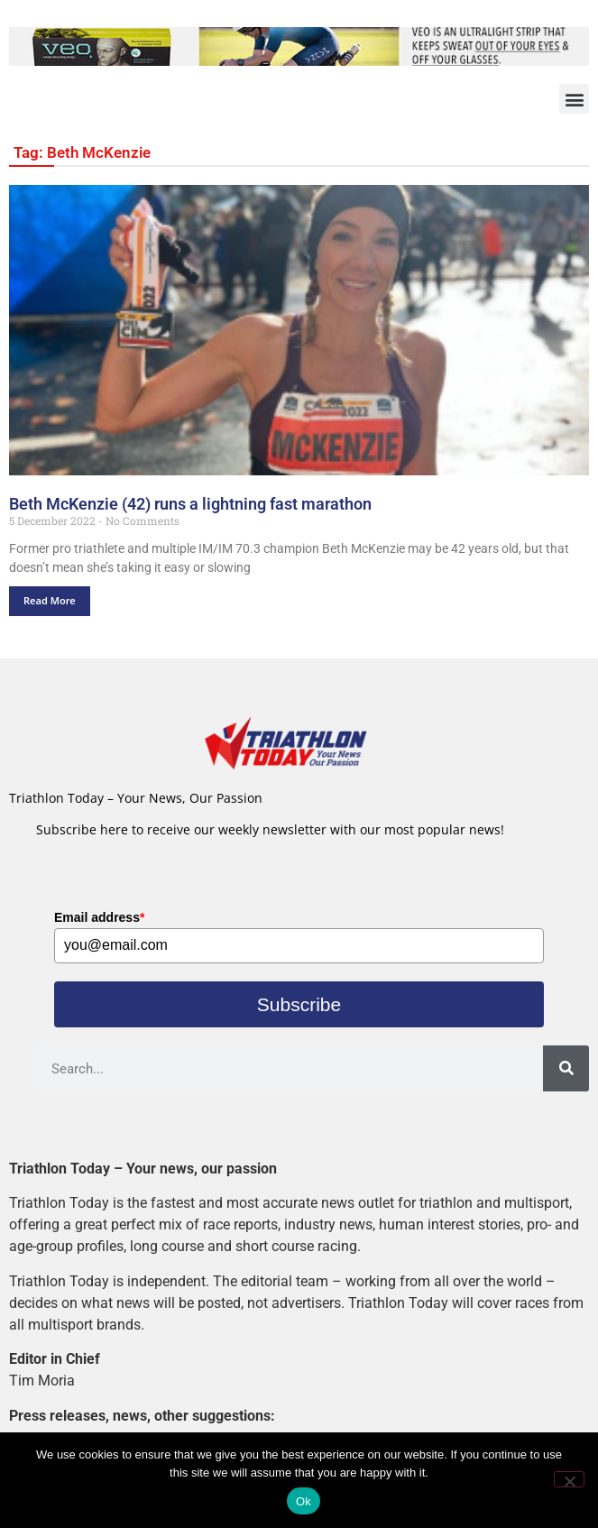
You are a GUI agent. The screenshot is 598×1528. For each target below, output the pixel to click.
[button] (574, 99)
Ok (303, 1501)
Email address (99, 917)
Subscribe (299, 1004)
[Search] (566, 1068)
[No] (569, 1479)
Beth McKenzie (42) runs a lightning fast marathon (190, 503)
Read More (49, 600)
